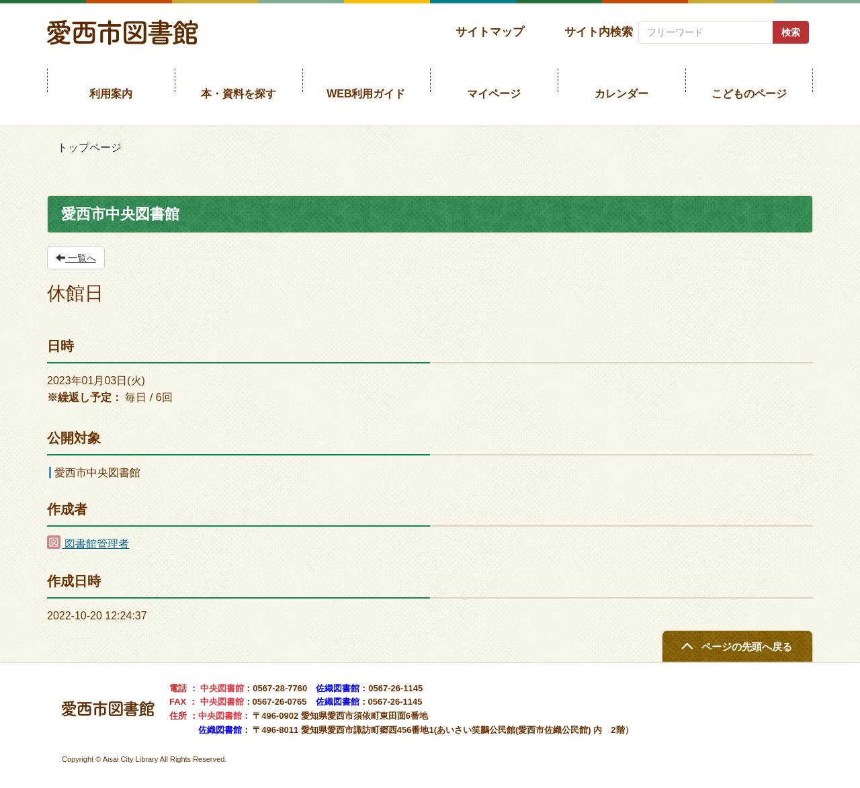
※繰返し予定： (84, 397)
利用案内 (110, 93)
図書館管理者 (88, 544)
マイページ (494, 93)
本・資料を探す (238, 93)
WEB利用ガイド (366, 93)
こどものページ (749, 93)
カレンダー (621, 93)
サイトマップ (490, 31)
